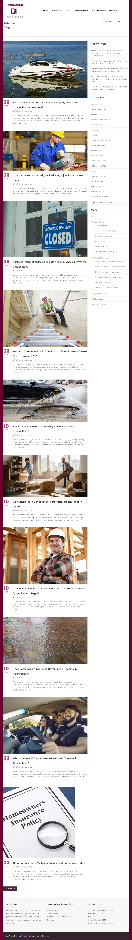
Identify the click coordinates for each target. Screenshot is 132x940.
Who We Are (52, 910)
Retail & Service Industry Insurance (110, 282)
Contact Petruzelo (111, 21)
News (94, 171)
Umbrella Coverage (101, 197)
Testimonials (114, 10)
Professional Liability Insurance (108, 277)
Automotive (97, 104)
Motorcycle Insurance (104, 251)
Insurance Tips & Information (59, 917)
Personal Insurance (59, 10)
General (95, 130)
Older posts (10, 888)
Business (96, 114)
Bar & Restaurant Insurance (107, 272)
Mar (6, 428)
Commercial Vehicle (101, 119)
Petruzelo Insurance (22, 111)
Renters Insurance (100, 176)
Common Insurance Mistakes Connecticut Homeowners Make (49, 863)
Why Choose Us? (99, 10)
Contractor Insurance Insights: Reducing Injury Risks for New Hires (109, 62)
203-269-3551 (100, 920)
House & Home (99, 145)
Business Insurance (80, 10)
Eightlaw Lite (26, 936)
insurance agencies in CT (31, 910)
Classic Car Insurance (104, 241)
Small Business (98, 191)
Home (45, 10)
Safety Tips (97, 186)
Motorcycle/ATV (99, 166)
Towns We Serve (54, 913)
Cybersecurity (98, 125)
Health (95, 135)
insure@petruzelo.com (103, 923)
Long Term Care (99, 161)
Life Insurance (98, 155)
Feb (6, 760)
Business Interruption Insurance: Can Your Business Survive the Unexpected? (110, 70)
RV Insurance (98, 181)
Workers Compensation (102, 202)
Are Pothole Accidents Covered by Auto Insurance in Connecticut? (109, 88)
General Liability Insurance (106, 287)
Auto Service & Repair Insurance (109, 261)
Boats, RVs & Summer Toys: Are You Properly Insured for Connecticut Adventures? (107, 53)
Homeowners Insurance (102, 140)
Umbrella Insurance (103, 236)
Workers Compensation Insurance (110, 267)
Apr (6, 104)
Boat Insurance (98, 109)
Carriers (50, 920)
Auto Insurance (101, 225)
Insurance (96, 150)
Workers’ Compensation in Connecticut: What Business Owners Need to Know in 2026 (109, 79)
